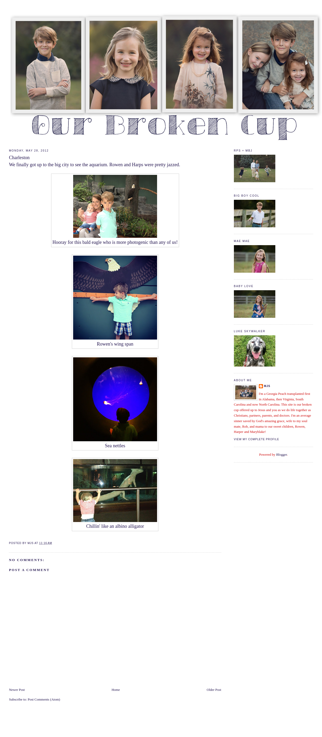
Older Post (214, 690)
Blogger (281, 454)
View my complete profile (256, 439)
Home (115, 690)
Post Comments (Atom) (44, 699)
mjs (267, 386)
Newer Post (17, 690)
